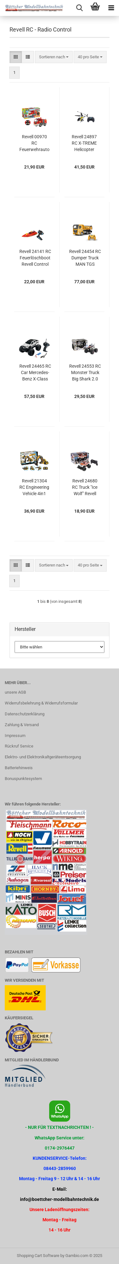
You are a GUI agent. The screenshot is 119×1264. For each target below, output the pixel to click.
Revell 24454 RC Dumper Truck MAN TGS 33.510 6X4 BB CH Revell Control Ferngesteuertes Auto (85, 258)
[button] (16, 57)
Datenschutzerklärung (24, 713)
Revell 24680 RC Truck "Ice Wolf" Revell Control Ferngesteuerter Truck (85, 487)
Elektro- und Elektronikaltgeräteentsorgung (43, 757)
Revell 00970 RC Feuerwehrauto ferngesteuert (34, 143)
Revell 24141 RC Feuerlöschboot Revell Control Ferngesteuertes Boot (35, 258)
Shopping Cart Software (38, 1255)
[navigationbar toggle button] (111, 8)
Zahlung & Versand (22, 724)
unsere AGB (15, 692)
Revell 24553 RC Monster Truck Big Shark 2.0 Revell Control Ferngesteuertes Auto (85, 373)
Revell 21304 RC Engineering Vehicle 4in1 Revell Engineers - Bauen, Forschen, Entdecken (34, 487)
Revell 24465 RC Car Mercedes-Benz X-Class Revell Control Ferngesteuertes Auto (35, 373)
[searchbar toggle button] (79, 8)
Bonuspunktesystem (23, 778)
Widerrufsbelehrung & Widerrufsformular (41, 703)
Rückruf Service (19, 746)
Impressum (15, 735)
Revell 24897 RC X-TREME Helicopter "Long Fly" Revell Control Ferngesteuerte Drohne (84, 143)
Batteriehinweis (19, 767)
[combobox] (54, 57)
